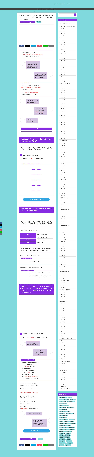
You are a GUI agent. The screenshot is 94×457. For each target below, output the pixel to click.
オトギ (63, 322)
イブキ (63, 148)
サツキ (63, 151)
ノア (62, 28)
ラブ (62, 378)
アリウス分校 (63, 199)
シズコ (63, 246)
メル (62, 355)
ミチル (63, 257)
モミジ (63, 357)
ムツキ (63, 169)
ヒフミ (63, 111)
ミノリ (63, 360)
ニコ (62, 318)
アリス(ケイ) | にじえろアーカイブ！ (36, 261)
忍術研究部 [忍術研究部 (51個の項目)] (71, 431)
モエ (62, 311)
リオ (62, 35)
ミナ (62, 276)
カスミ (63, 190)
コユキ (63, 33)
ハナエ (63, 132)
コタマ (63, 72)
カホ (62, 230)
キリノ (63, 299)
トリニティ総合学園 (65, 84)
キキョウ (63, 241)
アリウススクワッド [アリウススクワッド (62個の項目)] (63, 409)
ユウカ (63, 31)
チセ (62, 232)
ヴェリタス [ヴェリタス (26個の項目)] (72, 423)
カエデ (63, 262)
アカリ (63, 178)
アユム (63, 332)
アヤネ (63, 218)
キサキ (63, 278)
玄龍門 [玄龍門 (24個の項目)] (61, 439)
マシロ (63, 95)
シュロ (63, 269)
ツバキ (63, 264)
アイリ (63, 125)
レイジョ (63, 290)
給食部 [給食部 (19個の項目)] (69, 443)
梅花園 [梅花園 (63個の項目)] (61, 435)
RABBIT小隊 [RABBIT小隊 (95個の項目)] (62, 405)
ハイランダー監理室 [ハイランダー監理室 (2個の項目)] (63, 423)
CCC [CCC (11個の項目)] (70, 401)
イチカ (63, 100)
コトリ (63, 63)
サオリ (63, 202)
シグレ (63, 350)
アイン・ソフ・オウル (65, 392)
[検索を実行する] (75, 14)
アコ (62, 160)
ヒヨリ (63, 206)
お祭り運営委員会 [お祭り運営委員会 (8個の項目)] (71, 405)
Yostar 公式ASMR (64, 23)
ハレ (62, 70)
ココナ (63, 285)
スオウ (63, 367)
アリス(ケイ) (33, 21)
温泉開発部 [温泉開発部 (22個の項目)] (62, 437)
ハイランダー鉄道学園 (65, 364)
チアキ (63, 153)
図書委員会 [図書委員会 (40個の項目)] (72, 427)
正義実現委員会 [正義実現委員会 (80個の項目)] (68, 435)
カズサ (63, 123)
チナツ (63, 162)
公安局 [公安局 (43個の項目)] (61, 427)
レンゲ (63, 239)
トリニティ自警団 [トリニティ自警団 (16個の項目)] (63, 419)
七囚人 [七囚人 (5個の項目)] (61, 425)
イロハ (63, 146)
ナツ (62, 121)
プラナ (63, 385)
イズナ (63, 253)
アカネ (63, 51)
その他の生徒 (63, 374)
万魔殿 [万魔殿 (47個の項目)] (66, 425)
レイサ (63, 137)
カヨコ (63, 167)
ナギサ (63, 88)
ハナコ (63, 118)
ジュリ (63, 185)
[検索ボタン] (76, 4)
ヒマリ (63, 79)
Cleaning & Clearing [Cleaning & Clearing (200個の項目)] (64, 403)
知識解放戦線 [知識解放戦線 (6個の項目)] (62, 443)
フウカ (63, 183)
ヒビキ (63, 58)
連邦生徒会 (63, 325)
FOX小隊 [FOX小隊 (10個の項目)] (72, 403)
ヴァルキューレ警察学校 (66, 292)
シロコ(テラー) (64, 216)
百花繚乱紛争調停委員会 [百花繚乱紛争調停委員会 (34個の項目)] (64, 441)
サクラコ (63, 102)
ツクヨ (63, 255)
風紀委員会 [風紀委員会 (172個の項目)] (68, 449)
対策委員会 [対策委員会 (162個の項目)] (62, 429)
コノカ (63, 297)
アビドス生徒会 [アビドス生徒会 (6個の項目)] (62, 407)
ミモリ (63, 260)
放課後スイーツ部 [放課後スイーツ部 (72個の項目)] (63, 433)
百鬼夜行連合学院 (65, 227)
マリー (63, 107)
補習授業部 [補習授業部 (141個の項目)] (62, 447)
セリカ (63, 220)
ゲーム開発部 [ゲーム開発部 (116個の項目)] (70, 411)
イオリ (63, 158)
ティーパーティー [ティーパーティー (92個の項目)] (70, 417)
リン (62, 327)
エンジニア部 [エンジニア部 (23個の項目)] (62, 411)
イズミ (63, 176)
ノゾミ (63, 371)
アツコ (63, 204)
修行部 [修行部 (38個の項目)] (72, 425)
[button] (21, 46)
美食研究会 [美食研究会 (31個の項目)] (62, 445)
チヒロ (63, 65)
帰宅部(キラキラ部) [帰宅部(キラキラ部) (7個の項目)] (63, 431)
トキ (62, 56)
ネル (62, 47)
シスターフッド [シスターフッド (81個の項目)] (63, 413)
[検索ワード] (67, 14)
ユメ (62, 225)
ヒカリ (63, 369)
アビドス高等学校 (65, 211)
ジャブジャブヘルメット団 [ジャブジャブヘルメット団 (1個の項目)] (64, 415)
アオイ (63, 336)
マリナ (63, 346)
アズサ (63, 114)
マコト (63, 144)
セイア (63, 91)
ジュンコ (63, 181)
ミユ (62, 313)
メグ (62, 192)
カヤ (62, 334)
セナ (62, 188)
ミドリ (63, 42)
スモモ (63, 339)
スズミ (63, 139)
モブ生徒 (63, 390)
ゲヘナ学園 (63, 141)
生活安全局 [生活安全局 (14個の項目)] (67, 439)
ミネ (62, 130)
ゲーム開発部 (39, 21)
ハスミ (63, 98)
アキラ (63, 381)
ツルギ (63, 93)
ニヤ (62, 234)
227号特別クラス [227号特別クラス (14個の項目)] (63, 401)
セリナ (63, 134)
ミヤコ (63, 306)
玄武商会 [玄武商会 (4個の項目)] (68, 437)
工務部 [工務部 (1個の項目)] (68, 429)
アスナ (63, 54)
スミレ (63, 74)
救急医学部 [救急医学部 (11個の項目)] (71, 433)
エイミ (63, 81)
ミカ (62, 86)
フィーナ (63, 248)
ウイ (62, 109)
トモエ (63, 348)
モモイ (63, 44)
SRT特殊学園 (63, 304)
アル (62, 165)
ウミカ (63, 250)
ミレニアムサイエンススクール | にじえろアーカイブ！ (40, 273)
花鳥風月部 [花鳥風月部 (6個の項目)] (69, 445)
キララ (63, 197)
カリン (63, 49)
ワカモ (63, 271)
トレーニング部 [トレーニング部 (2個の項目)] (62, 421)
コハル (63, 116)
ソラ (62, 388)
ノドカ (63, 362)
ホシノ (63, 213)
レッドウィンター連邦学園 (66, 341)
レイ (62, 77)
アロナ (63, 383)
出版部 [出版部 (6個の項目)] (66, 427)
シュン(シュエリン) (65, 283)
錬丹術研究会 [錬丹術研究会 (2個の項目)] (70, 447)
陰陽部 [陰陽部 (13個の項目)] (61, 449)
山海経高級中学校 (64, 274)
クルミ (63, 320)
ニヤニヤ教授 (64, 376)
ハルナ (63, 174)
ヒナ (62, 155)
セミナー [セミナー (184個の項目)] (62, 417)
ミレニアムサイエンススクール (24, 21)
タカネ (63, 353)
